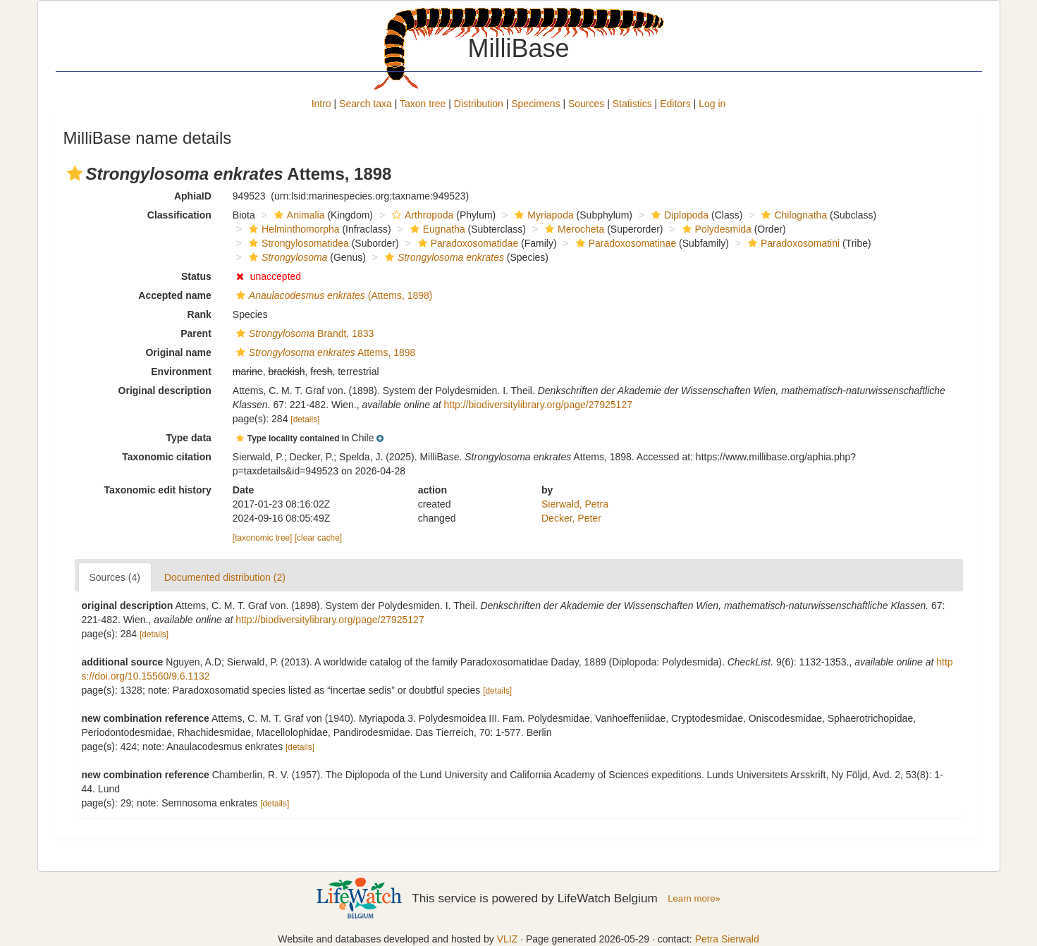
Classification (179, 215)
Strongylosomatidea (297, 243)
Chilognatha (792, 215)
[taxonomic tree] (263, 538)
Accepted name (174, 295)
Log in (712, 103)
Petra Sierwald (727, 939)
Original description (164, 390)
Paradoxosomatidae (467, 243)
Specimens (535, 103)
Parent (195, 333)
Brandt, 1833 (303, 333)
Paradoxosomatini (792, 243)
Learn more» (694, 898)
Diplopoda (678, 215)
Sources (586, 103)
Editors (675, 103)
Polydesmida (715, 229)
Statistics (632, 103)
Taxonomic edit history (157, 490)
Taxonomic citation (166, 456)
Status (196, 276)
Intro (321, 103)
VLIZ (507, 939)
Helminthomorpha (292, 229)
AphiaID (192, 196)
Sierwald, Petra (574, 504)
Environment (181, 371)
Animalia (298, 215)
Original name (178, 352)
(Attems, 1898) (333, 295)
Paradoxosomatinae (624, 243)
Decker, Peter (571, 518)
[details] (304, 419)
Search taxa (365, 103)
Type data (188, 437)
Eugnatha (436, 229)
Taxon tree (423, 103)
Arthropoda (420, 215)
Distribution (478, 103)
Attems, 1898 (324, 352)
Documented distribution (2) (225, 577)
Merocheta (572, 229)
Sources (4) (115, 577)
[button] (74, 173)
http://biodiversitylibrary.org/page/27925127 (537, 404)
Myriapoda (542, 215)
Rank (199, 314)
